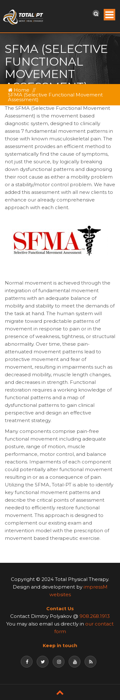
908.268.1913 (94, 616)
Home (18, 90)
